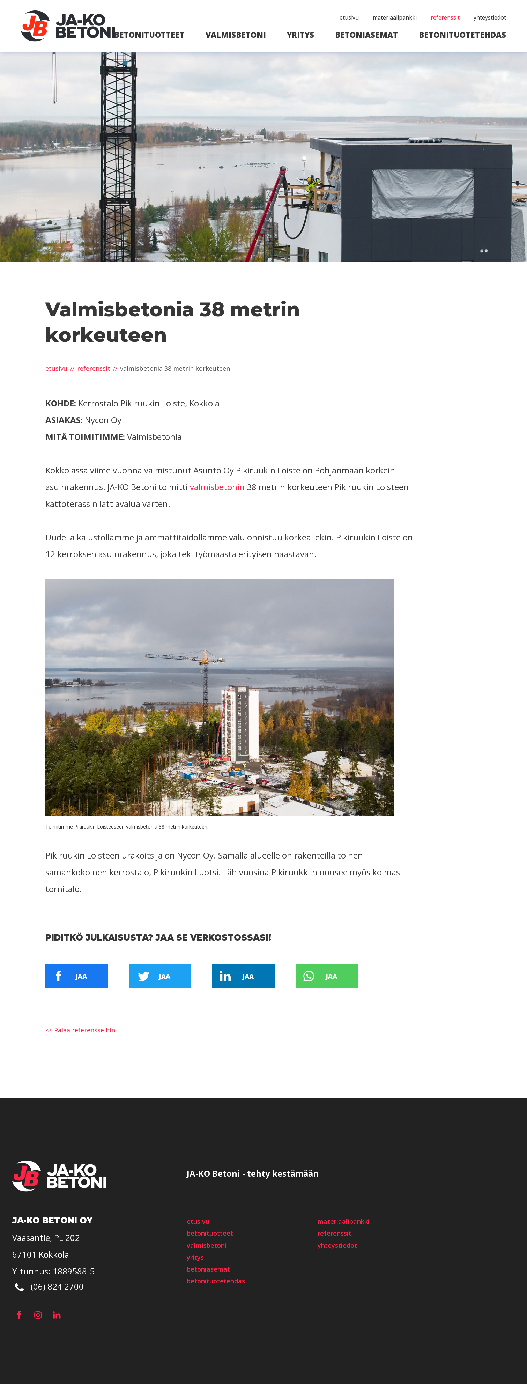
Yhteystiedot (490, 17)
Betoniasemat (366, 34)
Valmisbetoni (236, 34)
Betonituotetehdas (462, 34)
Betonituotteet (149, 34)
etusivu (349, 17)
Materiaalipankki (395, 17)
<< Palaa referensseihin (80, 1030)
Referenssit (445, 17)
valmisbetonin (217, 487)
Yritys (300, 34)
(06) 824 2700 (48, 1286)
